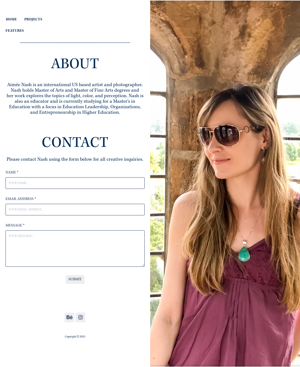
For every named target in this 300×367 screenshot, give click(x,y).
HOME (11, 19)
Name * (12, 173)
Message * (15, 226)
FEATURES (15, 30)
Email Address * (21, 199)
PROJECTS (33, 19)
